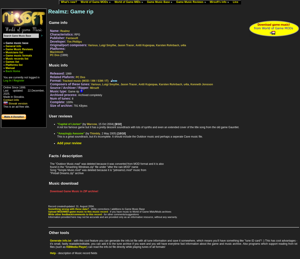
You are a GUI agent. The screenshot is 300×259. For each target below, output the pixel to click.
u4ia (183, 45)
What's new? (69, 2)
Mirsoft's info (220, 2)
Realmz (65, 31)
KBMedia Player (76, 247)
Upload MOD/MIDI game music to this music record (78, 211)
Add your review (69, 143)
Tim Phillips (74, 41)
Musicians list (14, 52)
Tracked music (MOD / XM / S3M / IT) (85, 80)
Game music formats (19, 55)
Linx (237, 2)
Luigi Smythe (107, 45)
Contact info (11, 100)
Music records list (17, 58)
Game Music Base (161, 2)
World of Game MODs (96, 2)
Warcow (92, 124)
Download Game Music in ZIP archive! (74, 191)
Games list (12, 61)
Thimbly (95, 133)
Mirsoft (94, 88)
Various (93, 45)
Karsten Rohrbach (167, 45)
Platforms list (14, 65)
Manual (10, 68)
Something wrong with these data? (68, 209)
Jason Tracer (126, 45)
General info (13, 46)
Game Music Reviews (192, 2)
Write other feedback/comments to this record (75, 214)
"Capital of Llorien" (69, 124)
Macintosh (56, 52)
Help (53, 253)
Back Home (13, 71)
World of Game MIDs (130, 2)
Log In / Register (13, 80)
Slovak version (15, 103)
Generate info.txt (60, 240)
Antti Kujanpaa (144, 45)
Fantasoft (72, 38)
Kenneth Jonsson (201, 84)
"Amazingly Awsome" (71, 133)
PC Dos (55, 55)
